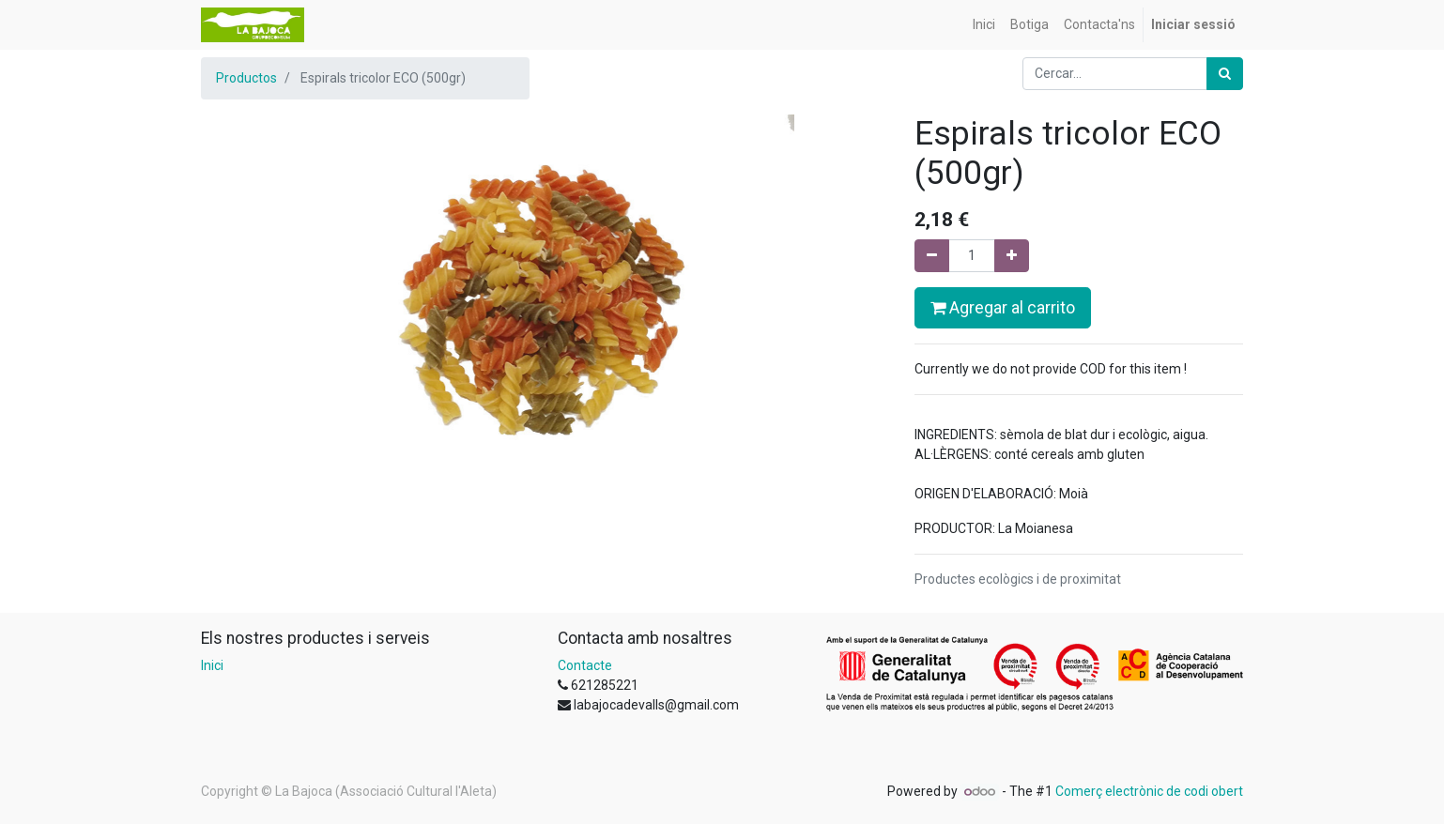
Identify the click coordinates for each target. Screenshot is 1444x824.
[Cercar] (1224, 73)
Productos (246, 77)
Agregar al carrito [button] (1002, 307)
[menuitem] (984, 25)
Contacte (585, 665)
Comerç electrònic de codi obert (1149, 791)
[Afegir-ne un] (1011, 255)
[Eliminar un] (931, 255)
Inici (212, 665)
